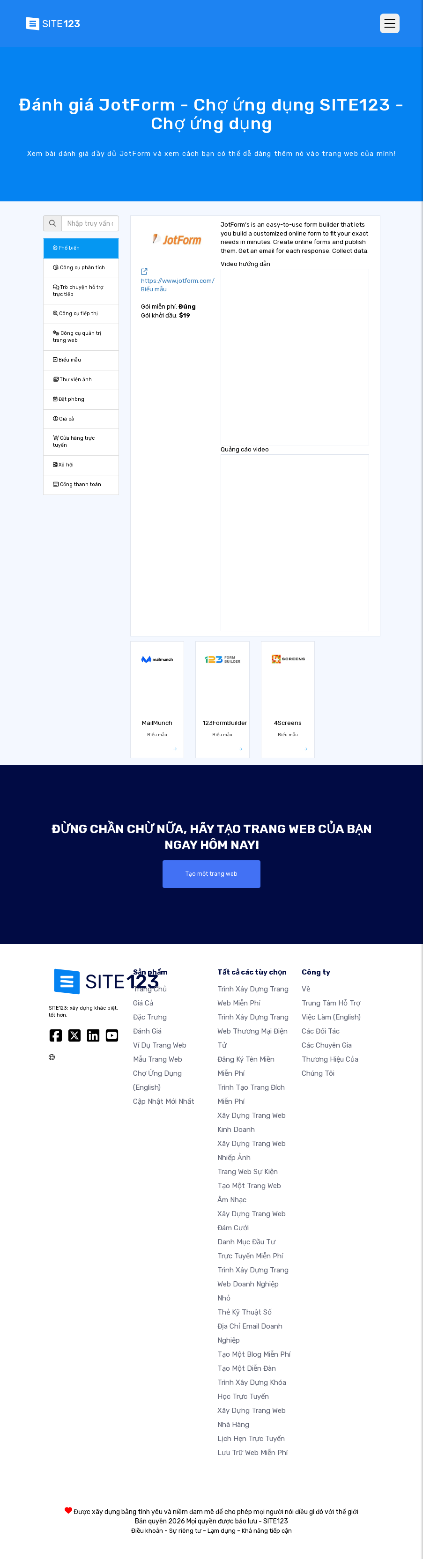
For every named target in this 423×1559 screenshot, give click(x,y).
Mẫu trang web (157, 1059)
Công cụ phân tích (79, 268)
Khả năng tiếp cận (267, 1530)
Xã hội (63, 465)
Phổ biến (66, 248)
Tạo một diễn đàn (246, 1368)
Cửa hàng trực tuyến (74, 441)
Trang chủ (150, 989)
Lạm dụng (222, 1530)
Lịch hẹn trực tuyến (251, 1438)
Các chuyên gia (327, 1045)
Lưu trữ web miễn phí (252, 1452)
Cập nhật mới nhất (163, 1101)
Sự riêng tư (185, 1530)
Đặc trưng (150, 1017)
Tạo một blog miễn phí (253, 1354)
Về (306, 989)
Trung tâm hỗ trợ (331, 1003)
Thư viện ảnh (72, 380)
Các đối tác (321, 1031)
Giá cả (63, 419)
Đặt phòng (68, 399)
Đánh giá (147, 1031)
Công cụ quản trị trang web (77, 336)
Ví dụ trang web (159, 1045)
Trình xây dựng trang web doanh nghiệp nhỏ (253, 1284)
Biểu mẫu (67, 360)
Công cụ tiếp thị (75, 313)
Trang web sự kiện (247, 1171)
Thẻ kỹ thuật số (244, 1312)
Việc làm (331, 1017)
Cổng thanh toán (77, 484)
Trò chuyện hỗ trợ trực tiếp (78, 290)
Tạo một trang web (212, 874)
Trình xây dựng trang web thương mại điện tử (253, 1031)
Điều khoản (147, 1530)
